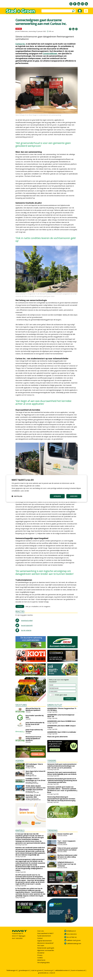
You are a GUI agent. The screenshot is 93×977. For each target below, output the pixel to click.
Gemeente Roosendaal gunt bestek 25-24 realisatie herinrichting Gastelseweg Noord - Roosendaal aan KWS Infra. (62, 780)
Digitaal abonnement (44, 941)
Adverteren (41, 960)
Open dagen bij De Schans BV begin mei (35, 772)
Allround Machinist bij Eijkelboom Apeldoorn (33, 709)
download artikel (27, 620)
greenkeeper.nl (24, 970)
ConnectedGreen (50, 53)
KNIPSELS (19, 830)
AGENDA (19, 760)
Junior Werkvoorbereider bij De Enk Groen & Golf (35, 723)
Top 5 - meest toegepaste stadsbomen (66, 842)
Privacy (39, 955)
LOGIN (19, 606)
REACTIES (19, 611)
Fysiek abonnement (44, 936)
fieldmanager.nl (12, 970)
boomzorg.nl (48, 970)
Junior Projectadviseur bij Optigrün (34, 730)
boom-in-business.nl (78, 970)
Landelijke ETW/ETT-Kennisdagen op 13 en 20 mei (35, 779)
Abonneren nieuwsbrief (45, 943)
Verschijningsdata (43, 962)
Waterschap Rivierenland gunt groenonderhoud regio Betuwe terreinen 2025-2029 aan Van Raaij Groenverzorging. (61, 798)
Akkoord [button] (73, 496)
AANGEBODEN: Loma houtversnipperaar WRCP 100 (60, 716)
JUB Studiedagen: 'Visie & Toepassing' (34, 765)
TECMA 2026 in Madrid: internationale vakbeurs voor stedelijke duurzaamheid (35, 788)
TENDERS (51, 760)
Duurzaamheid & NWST (45, 933)
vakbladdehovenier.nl (62, 970)
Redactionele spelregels (45, 948)
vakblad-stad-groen (74, 940)
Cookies (40, 958)
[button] (17, 496)
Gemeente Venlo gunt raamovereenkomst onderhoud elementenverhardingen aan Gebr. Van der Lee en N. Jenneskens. (62, 766)
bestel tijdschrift (27, 625)
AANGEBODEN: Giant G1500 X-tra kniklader (61, 732)
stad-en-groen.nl (37, 970)
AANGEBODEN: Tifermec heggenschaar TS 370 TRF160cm (61, 709)
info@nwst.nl (71, 931)
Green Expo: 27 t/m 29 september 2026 (33, 796)
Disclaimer (40, 953)
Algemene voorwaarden (45, 950)
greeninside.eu (43, 973)
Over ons (40, 931)
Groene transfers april (65, 834)
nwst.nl (52, 973)
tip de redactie (26, 630)
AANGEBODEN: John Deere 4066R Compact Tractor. (61, 726)
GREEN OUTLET (54, 704)
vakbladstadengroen (74, 943)
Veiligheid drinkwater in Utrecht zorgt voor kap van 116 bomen (66, 864)
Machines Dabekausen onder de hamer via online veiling (67, 856)
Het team (40, 945)
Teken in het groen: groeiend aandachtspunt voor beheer (67, 849)
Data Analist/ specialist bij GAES (34, 716)
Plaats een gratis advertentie (57, 737)
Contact (40, 938)
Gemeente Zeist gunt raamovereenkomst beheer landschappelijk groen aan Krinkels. (62, 773)
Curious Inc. (20, 44)
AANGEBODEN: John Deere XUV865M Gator (61, 721)
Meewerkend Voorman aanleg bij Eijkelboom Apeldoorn (33, 738)
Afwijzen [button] (57, 496)
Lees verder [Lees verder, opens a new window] (25, 491)
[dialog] (46, 488)
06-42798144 (72, 937)
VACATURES (21, 704)
